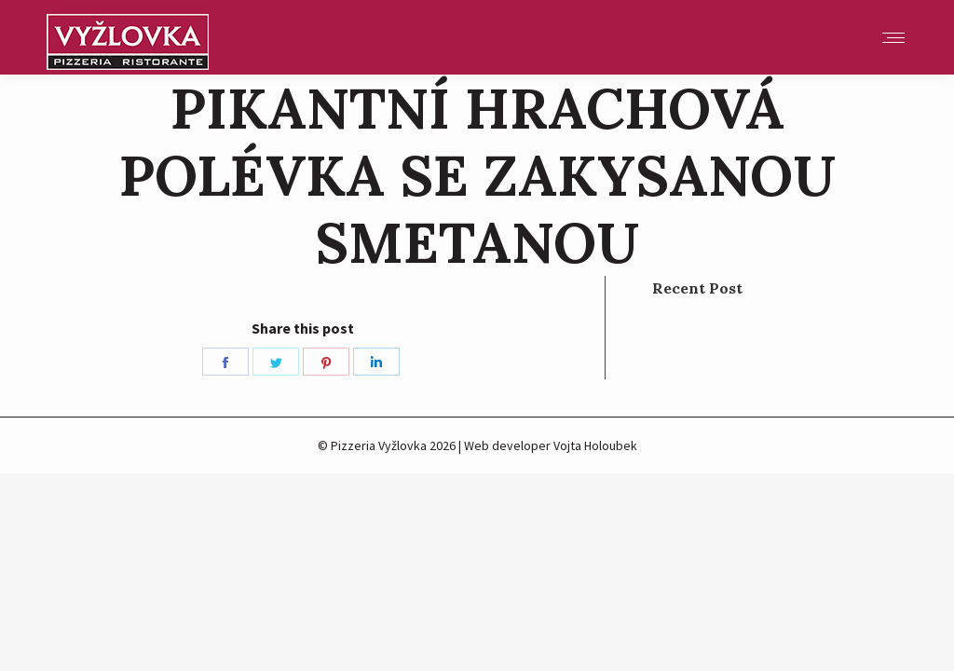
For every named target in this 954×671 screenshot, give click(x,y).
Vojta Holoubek (595, 445)
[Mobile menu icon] (893, 37)
